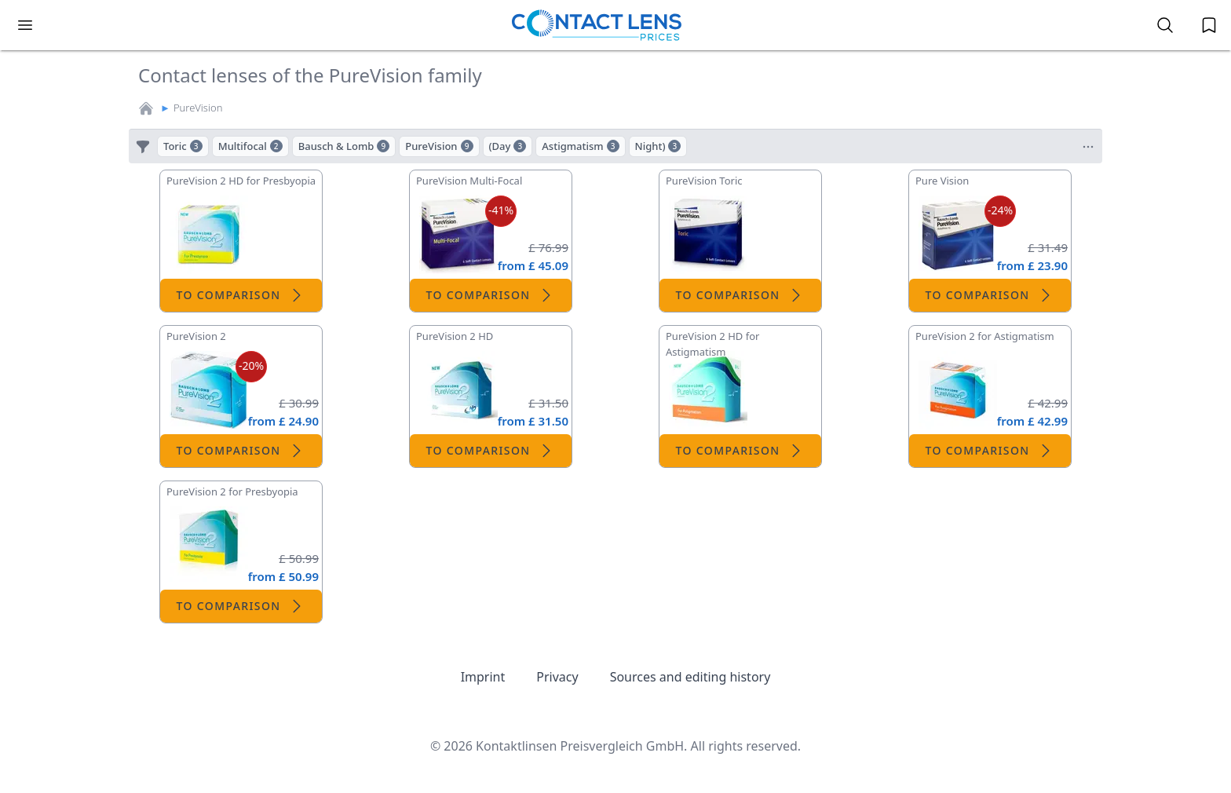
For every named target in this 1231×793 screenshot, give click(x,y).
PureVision (198, 107)
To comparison (240, 295)
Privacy (557, 676)
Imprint (483, 676)
